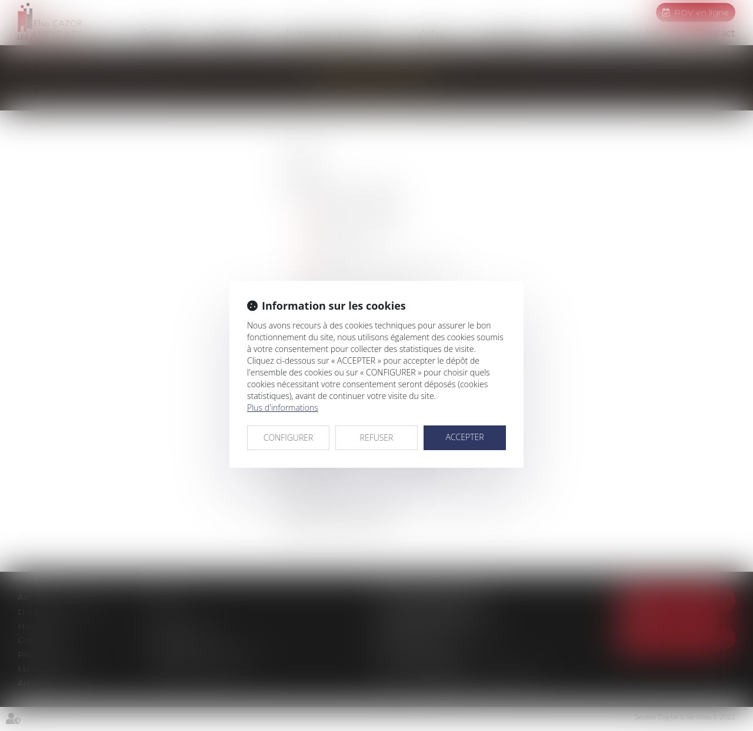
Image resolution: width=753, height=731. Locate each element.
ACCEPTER (464, 436)
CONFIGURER (289, 437)
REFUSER (377, 437)
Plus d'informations (282, 407)
